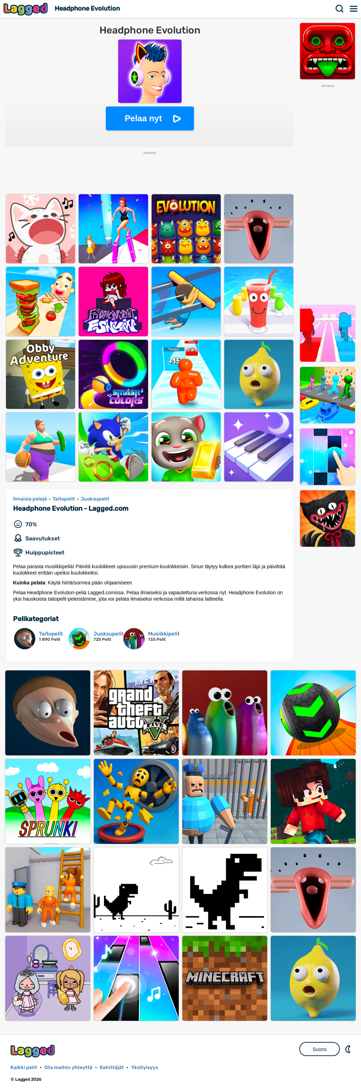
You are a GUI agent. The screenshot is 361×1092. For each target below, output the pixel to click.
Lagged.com (33, 1051)
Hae (340, 9)
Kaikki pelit (24, 1067)
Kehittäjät (112, 1067)
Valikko (354, 9)
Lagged (26, 9)
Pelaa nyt (143, 118)
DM (349, 1049)
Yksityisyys (144, 1067)
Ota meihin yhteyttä (68, 1067)
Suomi (320, 1049)
